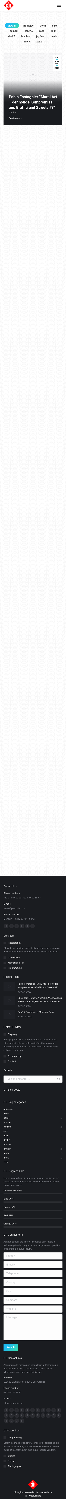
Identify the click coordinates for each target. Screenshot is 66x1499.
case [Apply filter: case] (41, 31)
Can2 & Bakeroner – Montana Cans (36, 1012)
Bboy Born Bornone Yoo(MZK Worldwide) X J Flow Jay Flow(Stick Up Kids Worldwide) (40, 1000)
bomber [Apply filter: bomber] (14, 31)
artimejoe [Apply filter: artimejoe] (28, 25)
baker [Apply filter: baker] (55, 25)
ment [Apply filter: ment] (27, 41)
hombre (12, 117)
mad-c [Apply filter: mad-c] (54, 36)
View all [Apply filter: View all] (12, 25)
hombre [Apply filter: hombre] (25, 36)
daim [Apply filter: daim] (53, 31)
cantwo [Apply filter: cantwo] (29, 31)
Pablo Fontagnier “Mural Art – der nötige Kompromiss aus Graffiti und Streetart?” (33, 107)
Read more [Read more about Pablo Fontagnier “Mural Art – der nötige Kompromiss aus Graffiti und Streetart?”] (15, 123)
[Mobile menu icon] (58, 5)
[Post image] (9, 986)
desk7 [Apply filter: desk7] (11, 36)
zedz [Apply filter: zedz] (39, 41)
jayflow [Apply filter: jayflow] (40, 36)
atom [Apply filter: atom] (43, 25)
